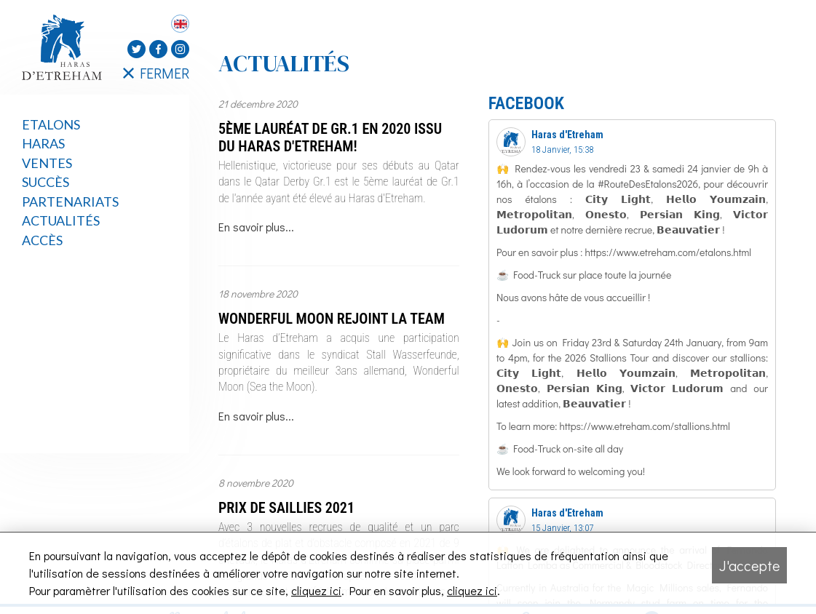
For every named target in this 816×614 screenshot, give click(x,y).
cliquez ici (316, 590)
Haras (43, 143)
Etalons (51, 124)
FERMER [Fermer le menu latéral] (156, 72)
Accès (42, 240)
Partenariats (70, 202)
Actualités (61, 220)
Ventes (47, 163)
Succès (45, 182)
